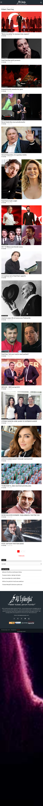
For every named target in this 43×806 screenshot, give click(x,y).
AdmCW (18, 629)
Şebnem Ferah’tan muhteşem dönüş (12, 572)
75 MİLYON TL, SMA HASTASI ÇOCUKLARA (16, 486)
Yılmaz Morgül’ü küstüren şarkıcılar (12, 584)
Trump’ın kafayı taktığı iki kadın (11, 575)
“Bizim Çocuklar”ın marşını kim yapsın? (15, 34)
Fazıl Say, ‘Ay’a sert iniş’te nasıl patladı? (15, 354)
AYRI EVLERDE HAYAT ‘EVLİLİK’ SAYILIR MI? (17, 459)
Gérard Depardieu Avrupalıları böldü (14, 155)
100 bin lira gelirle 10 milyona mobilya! (13, 581)
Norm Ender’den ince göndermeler (13, 122)
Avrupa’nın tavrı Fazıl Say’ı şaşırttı (13, 276)
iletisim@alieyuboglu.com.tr (23, 615)
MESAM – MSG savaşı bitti (10, 387)
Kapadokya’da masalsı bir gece (12, 89)
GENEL (3, 119)
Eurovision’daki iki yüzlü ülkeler (11, 578)
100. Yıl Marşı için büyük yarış (11, 247)
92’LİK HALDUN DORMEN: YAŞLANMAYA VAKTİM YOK (20, 515)
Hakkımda (21, 555)
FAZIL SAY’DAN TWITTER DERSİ (12, 544)
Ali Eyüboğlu (3, 35)
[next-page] (24, 551)
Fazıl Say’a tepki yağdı (9, 201)
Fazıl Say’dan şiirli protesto (10, 60)
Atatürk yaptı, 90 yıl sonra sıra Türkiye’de (15, 318)
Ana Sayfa (3, 7)
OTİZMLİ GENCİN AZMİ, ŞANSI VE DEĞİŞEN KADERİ (19, 421)
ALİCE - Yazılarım (4, 31)
